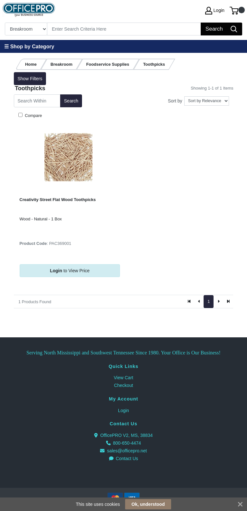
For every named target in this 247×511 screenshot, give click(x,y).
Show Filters (29, 78)
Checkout (123, 385)
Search (71, 100)
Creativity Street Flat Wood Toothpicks (58, 199)
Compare (33, 115)
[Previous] (199, 301)
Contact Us (123, 458)
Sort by (175, 100)
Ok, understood (148, 504)
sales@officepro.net (123, 450)
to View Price (69, 270)
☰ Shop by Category (29, 46)
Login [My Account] (214, 10)
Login (123, 410)
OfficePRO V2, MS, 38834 (123, 435)
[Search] (124, 29)
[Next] (218, 301)
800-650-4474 (123, 443)
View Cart (123, 377)
